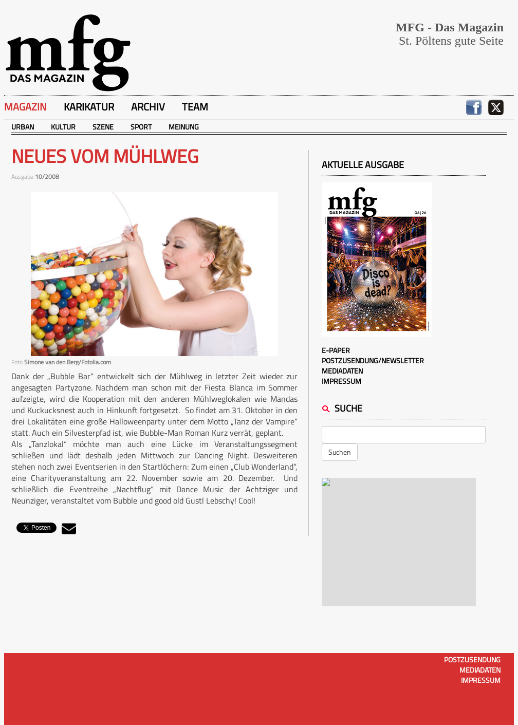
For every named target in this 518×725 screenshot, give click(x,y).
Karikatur (89, 107)
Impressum (341, 381)
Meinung (184, 126)
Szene (103, 126)
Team (195, 107)
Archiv (148, 107)
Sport (141, 126)
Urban (22, 126)
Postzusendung (472, 659)
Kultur (63, 126)
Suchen (339, 452)
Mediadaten (342, 370)
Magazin (25, 107)
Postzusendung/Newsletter (373, 360)
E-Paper (336, 350)
